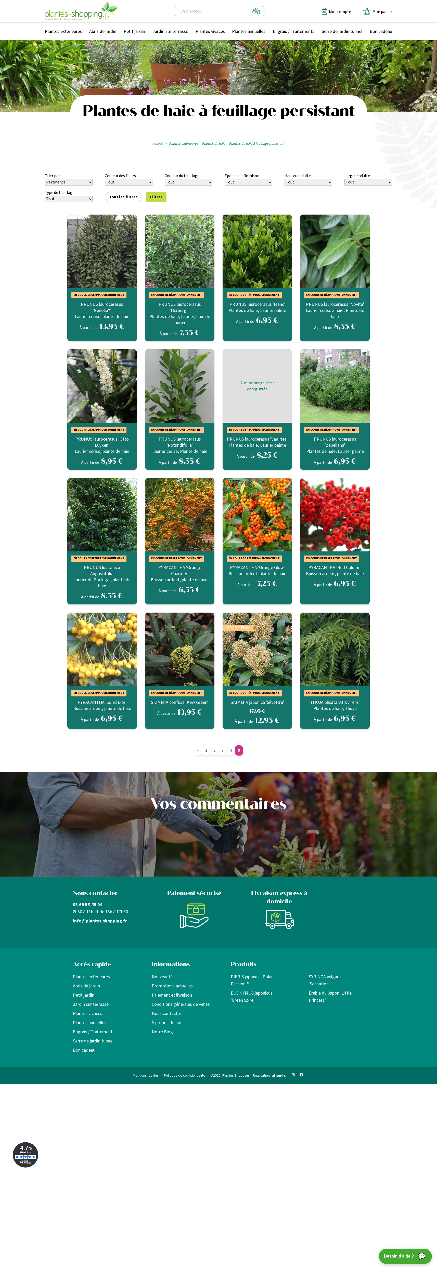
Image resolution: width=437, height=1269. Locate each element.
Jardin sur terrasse (170, 31)
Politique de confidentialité (184, 1075)
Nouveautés (163, 977)
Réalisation (269, 1075)
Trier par (52, 176)
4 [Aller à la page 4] (231, 750)
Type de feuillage (59, 192)
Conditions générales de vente (181, 1004)
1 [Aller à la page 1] (206, 750)
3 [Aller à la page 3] (223, 750)
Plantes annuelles (248, 31)
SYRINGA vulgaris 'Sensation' (325, 980)
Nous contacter (166, 1013)
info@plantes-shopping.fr (100, 921)
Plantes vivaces (210, 31)
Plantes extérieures (63, 31)
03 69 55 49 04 (87, 905)
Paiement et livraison (172, 995)
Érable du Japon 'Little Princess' (330, 996)
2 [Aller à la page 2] (214, 750)
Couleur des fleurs (120, 176)
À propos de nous (168, 1023)
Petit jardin (134, 31)
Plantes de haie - (214, 143)
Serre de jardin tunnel (342, 31)
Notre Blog (162, 1032)
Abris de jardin (102, 31)
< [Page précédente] (198, 750)
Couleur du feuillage (182, 176)
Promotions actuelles (172, 986)
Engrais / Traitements (293, 31)
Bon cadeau (381, 31)
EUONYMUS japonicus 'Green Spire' (252, 996)
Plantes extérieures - (184, 143)
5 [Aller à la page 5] (239, 750)
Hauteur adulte (298, 176)
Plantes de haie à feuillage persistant (257, 143)
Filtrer (156, 197)
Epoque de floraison (242, 176)
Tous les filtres (123, 197)
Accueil (157, 143)
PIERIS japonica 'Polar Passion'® (252, 980)
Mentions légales (146, 1075)
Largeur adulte (357, 176)
